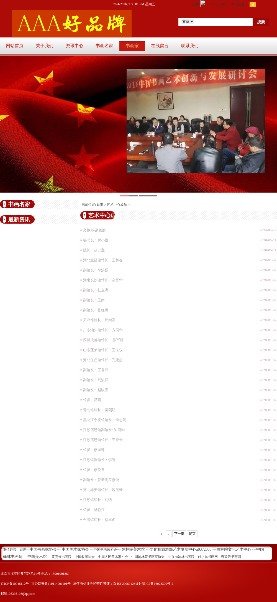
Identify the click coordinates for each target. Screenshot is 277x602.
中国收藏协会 (85, 557)
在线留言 (160, 45)
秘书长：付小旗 (95, 240)
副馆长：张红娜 (95, 310)
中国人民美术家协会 (113, 557)
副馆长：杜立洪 (95, 290)
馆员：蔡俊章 (94, 470)
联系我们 (190, 45)
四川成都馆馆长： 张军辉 (103, 340)
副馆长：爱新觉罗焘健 (101, 480)
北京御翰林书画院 (181, 557)
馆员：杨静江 (94, 510)
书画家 (132, 45)
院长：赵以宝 (94, 250)
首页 (100, 205)
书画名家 (104, 45)
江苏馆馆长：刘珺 (97, 500)
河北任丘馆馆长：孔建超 (103, 360)
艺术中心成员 (117, 205)
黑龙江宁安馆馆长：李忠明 (104, 420)
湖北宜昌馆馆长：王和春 (103, 260)
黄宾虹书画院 (61, 557)
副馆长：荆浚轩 (95, 380)
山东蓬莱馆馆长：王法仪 (103, 350)
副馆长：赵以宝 (95, 390)
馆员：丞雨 (92, 400)
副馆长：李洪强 (95, 270)
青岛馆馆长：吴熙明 (99, 410)
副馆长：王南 (94, 300)
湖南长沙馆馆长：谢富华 (103, 280)
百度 (23, 550)
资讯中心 (74, 45)
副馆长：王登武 (95, 370)
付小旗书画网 (208, 557)
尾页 (192, 534)
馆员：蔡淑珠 (94, 450)
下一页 (179, 534)
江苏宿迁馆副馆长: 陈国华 (104, 430)
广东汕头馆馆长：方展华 (103, 330)
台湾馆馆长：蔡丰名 (99, 520)
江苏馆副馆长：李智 (99, 460)
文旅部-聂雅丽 (94, 230)
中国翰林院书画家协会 (148, 557)
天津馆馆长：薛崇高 (99, 320)
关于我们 (44, 45)
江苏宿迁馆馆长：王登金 (103, 440)
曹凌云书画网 (231, 557)
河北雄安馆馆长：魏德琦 (103, 490)
